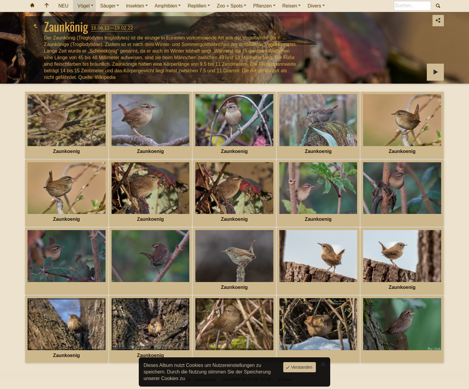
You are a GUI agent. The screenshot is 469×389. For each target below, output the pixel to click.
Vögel (83, 5)
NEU (63, 5)
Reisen (289, 5)
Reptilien (197, 5)
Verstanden (301, 367)
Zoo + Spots (230, 5)
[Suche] (412, 5)
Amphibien (166, 5)
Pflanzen (262, 5)
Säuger (108, 5)
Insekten (135, 5)
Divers (314, 5)
